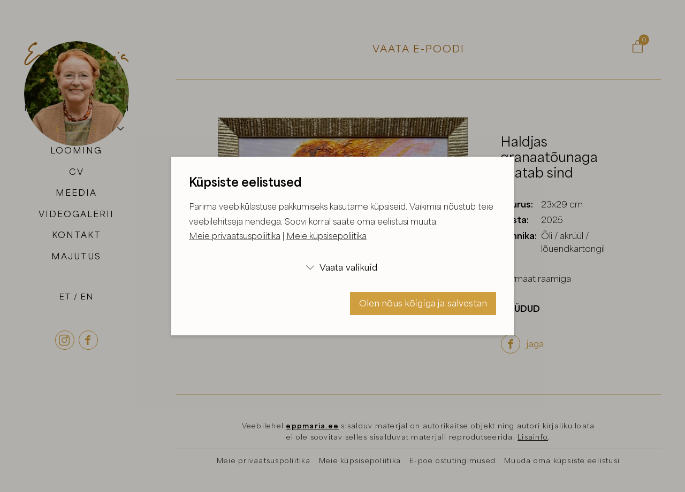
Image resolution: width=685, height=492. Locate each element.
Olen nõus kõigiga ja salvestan (423, 303)
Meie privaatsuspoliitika (234, 235)
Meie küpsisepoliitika (326, 235)
